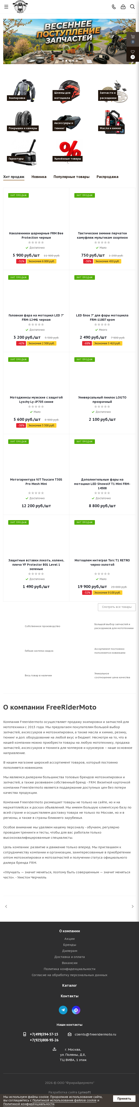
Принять (124, 1099)
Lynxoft (84, 1092)
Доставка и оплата (69, 957)
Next (132, 906)
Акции (69, 939)
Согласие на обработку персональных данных (69, 975)
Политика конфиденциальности (69, 969)
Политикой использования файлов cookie (64, 1100)
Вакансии (69, 963)
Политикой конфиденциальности (28, 1104)
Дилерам (69, 951)
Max (76, 1010)
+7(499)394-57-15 (44, 1034)
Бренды (69, 945)
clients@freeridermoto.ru (95, 1034)
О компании (69, 931)
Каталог (69, 985)
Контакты (69, 996)
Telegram (63, 1010)
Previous (6, 906)
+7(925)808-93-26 (44, 1040)
